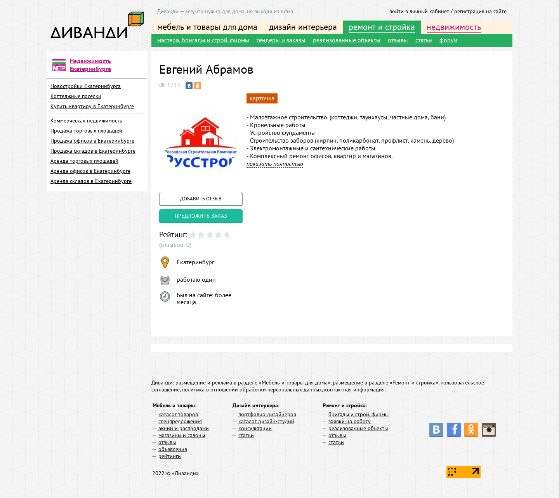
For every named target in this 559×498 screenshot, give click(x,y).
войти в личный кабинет (419, 11)
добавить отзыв (201, 198)
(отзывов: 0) (175, 244)
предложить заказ (201, 215)
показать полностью (275, 163)
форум (448, 40)
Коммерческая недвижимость (86, 120)
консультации (255, 428)
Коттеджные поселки (75, 96)
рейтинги (169, 456)
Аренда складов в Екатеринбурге (91, 180)
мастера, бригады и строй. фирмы (203, 40)
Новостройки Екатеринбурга (85, 86)
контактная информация (354, 389)
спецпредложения (180, 421)
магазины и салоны (181, 435)
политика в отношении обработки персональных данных (252, 389)
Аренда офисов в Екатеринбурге (90, 170)
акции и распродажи (183, 428)
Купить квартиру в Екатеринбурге (92, 106)
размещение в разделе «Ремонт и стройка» (385, 382)
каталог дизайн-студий (266, 421)
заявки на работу (349, 421)
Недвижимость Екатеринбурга (90, 64)
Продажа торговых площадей (86, 130)
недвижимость (454, 26)
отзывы (398, 40)
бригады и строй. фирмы (358, 414)
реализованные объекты (346, 40)
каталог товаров (178, 414)
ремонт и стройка (382, 26)
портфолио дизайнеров (267, 414)
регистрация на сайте (480, 11)
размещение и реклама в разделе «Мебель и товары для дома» (252, 382)
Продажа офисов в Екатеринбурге (92, 140)
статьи (423, 40)
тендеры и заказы (281, 40)
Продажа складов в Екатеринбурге (92, 150)
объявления (172, 449)
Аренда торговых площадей (84, 160)
